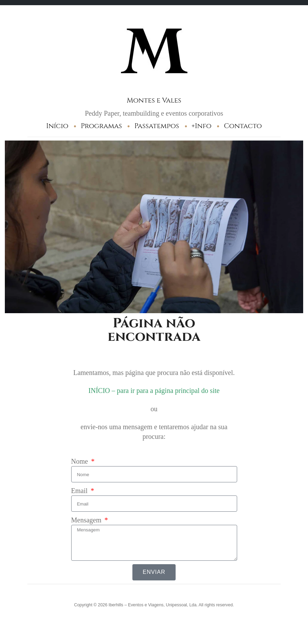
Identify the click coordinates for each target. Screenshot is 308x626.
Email (80, 490)
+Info (202, 126)
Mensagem (87, 520)
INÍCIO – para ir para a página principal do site (154, 390)
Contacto (243, 126)
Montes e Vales (154, 100)
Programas (101, 126)
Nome (80, 461)
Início (57, 126)
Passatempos (156, 126)
